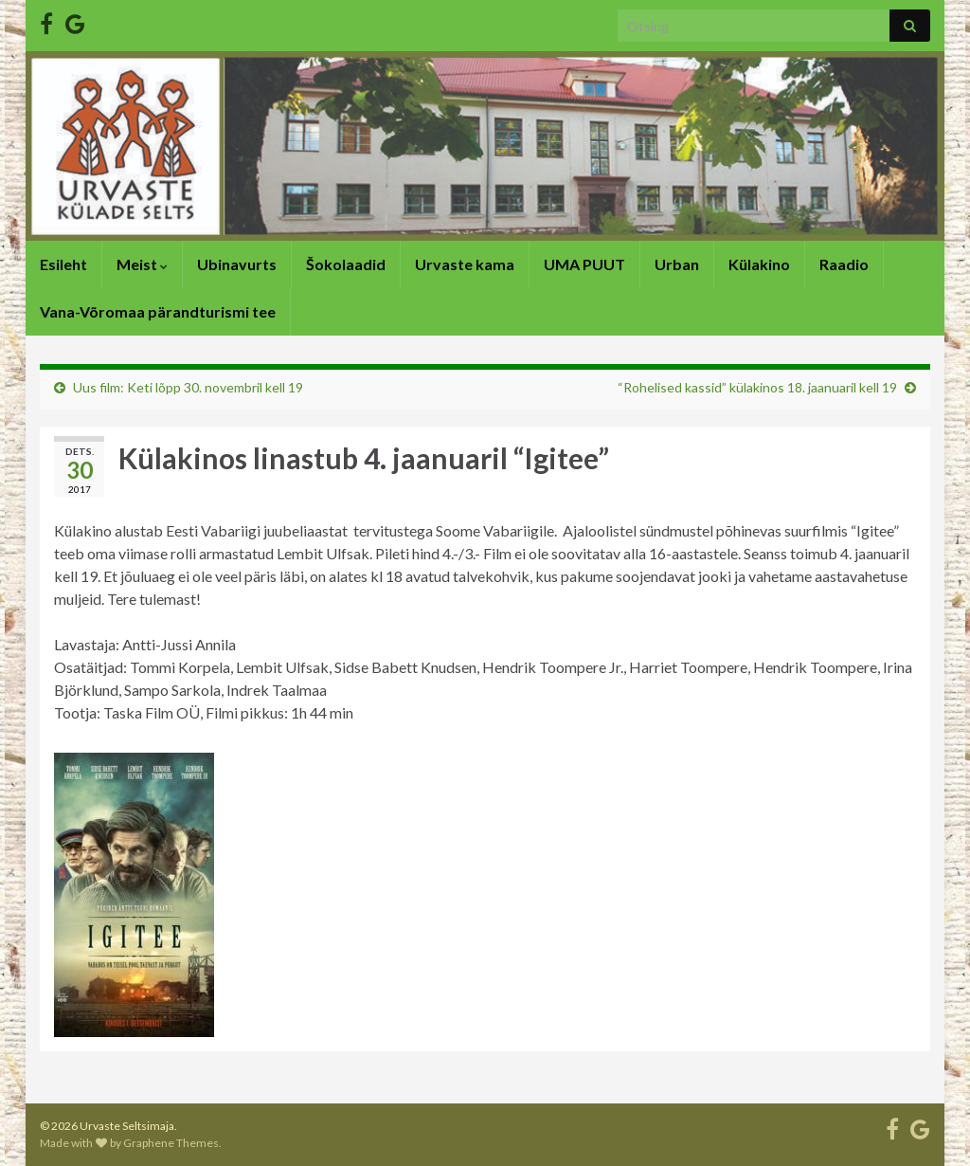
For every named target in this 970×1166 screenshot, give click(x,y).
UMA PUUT (584, 264)
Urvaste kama (464, 264)
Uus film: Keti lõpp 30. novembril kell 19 (188, 387)
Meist (142, 264)
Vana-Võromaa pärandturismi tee (158, 311)
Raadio (844, 264)
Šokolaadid (346, 264)
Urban (677, 264)
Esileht (63, 264)
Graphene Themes (171, 1143)
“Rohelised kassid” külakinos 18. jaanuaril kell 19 (757, 387)
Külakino (759, 264)
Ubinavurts (237, 264)
